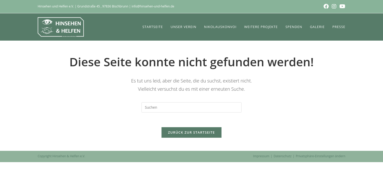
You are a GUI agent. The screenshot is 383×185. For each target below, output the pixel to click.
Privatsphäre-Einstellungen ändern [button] (320, 157)
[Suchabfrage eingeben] (191, 107)
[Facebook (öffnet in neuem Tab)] (326, 6)
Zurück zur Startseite (191, 133)
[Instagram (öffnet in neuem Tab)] (334, 6)
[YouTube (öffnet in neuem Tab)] (341, 6)
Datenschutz (282, 157)
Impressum (261, 157)
